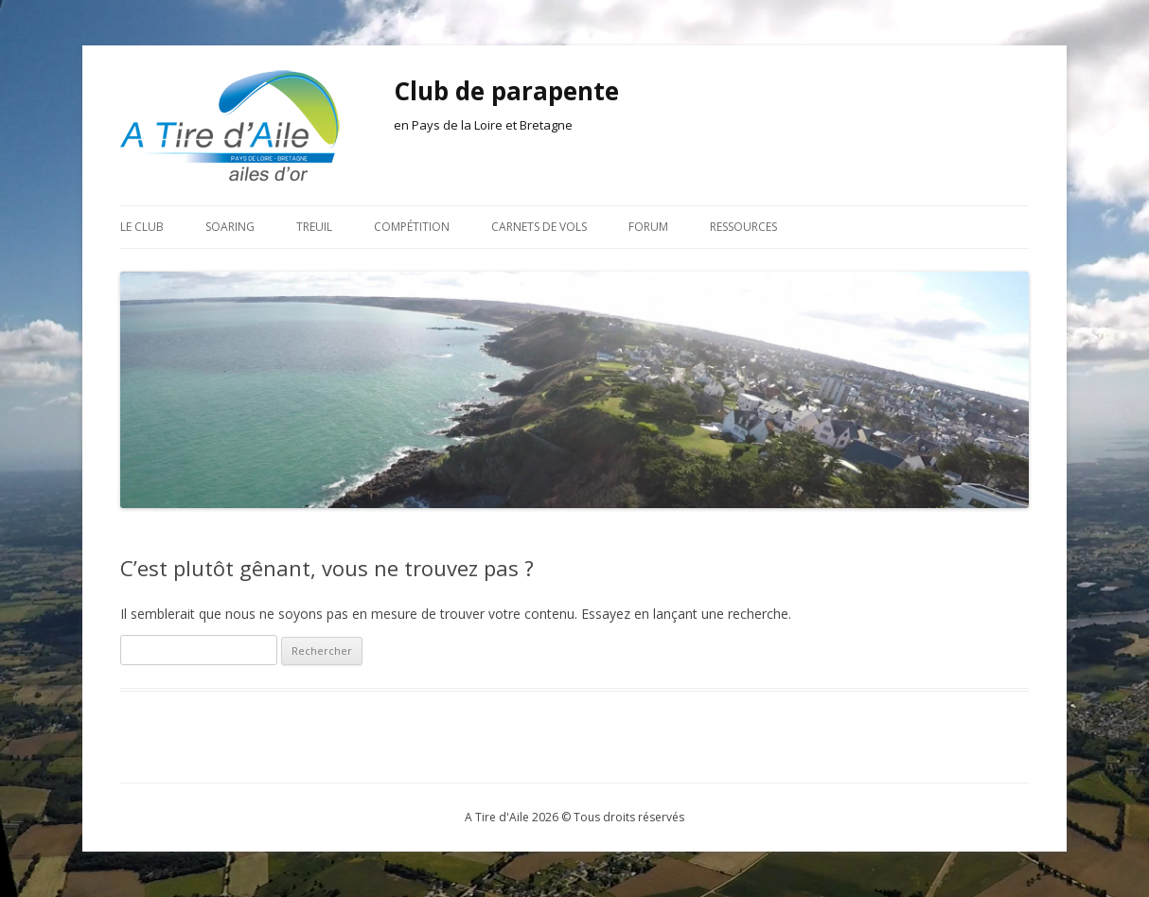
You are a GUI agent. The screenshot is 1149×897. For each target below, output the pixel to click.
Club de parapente (506, 91)
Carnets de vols (539, 227)
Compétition (412, 227)
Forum (648, 227)
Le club (142, 227)
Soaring (230, 227)
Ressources (743, 227)
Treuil (314, 227)
